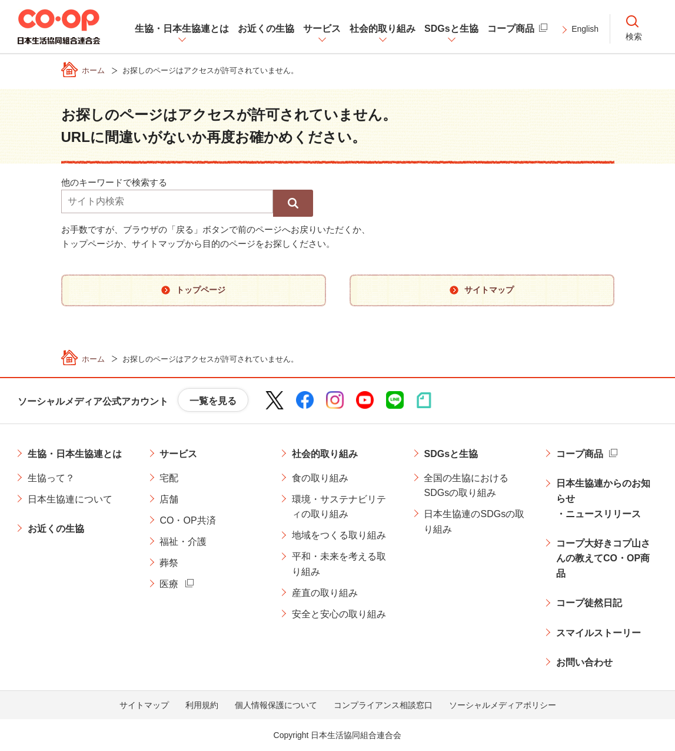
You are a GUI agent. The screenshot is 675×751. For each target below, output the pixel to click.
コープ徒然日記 (589, 603)
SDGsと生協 (451, 454)
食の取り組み (320, 478)
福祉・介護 (183, 542)
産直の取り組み (325, 593)
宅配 (168, 478)
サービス (178, 454)
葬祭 (168, 563)
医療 (168, 584)
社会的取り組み (325, 454)
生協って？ (51, 478)
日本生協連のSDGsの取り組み (474, 521)
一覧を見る (213, 401)
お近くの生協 (56, 529)
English (584, 29)
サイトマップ (144, 705)
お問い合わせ (584, 662)
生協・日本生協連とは (75, 454)
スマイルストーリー (598, 633)
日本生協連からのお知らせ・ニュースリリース (603, 498)
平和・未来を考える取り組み (339, 564)
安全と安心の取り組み (339, 614)
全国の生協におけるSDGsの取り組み (466, 485)
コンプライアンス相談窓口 (383, 705)
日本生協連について (70, 499)
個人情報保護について (276, 705)
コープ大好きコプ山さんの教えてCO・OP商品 (603, 558)
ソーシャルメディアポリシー (502, 705)
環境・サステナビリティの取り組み (339, 507)
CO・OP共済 (187, 520)
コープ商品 (579, 454)
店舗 (168, 499)
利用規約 (201, 705)
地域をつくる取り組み (339, 535)
